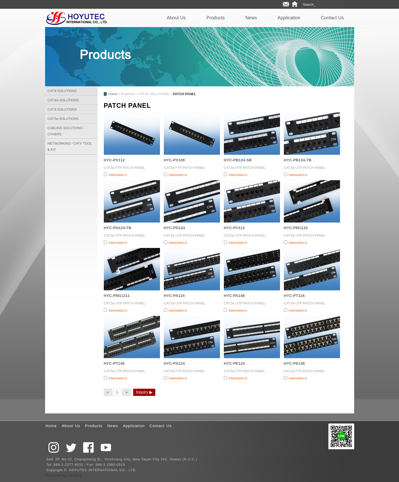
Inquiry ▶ (144, 392)
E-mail (286, 4)
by (64, 475)
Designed (54, 475)
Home (295, 4)
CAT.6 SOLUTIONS (62, 109)
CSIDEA (74, 475)
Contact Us (332, 17)
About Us (176, 17)
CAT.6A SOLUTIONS (63, 100)
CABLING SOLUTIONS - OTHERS (66, 131)
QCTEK (76, 18)
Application (288, 17)
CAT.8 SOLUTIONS (62, 91)
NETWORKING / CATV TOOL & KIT (70, 147)
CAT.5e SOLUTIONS (63, 119)
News (251, 17)
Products (215, 17)
